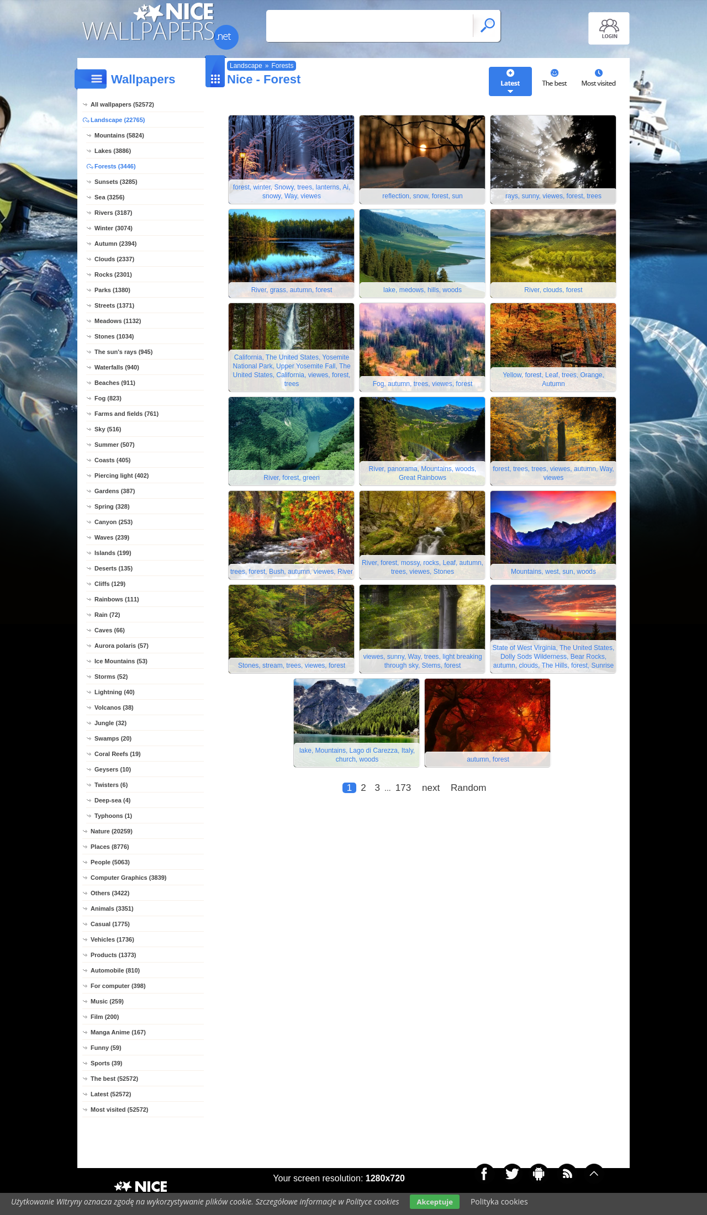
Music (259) (107, 1001)
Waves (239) (111, 537)
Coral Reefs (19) (117, 754)
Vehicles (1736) (112, 939)
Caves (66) (109, 630)
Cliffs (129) (109, 583)
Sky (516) (107, 429)
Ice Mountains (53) (120, 661)
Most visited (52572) (120, 1109)
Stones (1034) (114, 336)
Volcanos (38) (114, 707)
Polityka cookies (499, 1201)
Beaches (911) (114, 382)
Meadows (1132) (117, 321)
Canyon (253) (113, 522)
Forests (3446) (115, 166)
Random (468, 788)
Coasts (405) (112, 460)
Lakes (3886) (112, 150)
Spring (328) (112, 506)
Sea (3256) (109, 197)
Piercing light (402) (121, 475)
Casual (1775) (110, 924)
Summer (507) (114, 444)
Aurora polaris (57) (121, 645)
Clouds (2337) (114, 259)
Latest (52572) (111, 1094)
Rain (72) (107, 614)
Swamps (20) (112, 738)
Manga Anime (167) (118, 1032)
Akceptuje (434, 1202)
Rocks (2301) (113, 274)
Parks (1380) (112, 290)
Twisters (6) (111, 784)
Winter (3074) (113, 228)
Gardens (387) (114, 491)
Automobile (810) (115, 970)
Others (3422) (110, 893)
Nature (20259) (112, 831)
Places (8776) (110, 846)
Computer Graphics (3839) (129, 877)
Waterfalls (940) (116, 367)
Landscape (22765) (118, 120)
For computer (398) (118, 985)
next (431, 788)
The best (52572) (114, 1078)
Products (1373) (113, 955)
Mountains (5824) (119, 135)
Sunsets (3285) (116, 181)
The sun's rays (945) (123, 351)
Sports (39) (106, 1063)
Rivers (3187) (113, 212)
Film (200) (105, 1016)
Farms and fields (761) (126, 413)
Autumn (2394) (115, 243)
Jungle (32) (110, 723)
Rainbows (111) (116, 599)
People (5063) (110, 862)
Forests (282, 66)
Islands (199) (112, 553)
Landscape (246, 66)
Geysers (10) (112, 769)
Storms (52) (111, 676)
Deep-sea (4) (112, 800)
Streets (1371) (114, 305)
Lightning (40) (114, 692)
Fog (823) (108, 398)
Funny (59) (106, 1047)
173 (403, 788)
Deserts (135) (113, 568)
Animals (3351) (112, 908)
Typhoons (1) (113, 815)
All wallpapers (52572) (122, 104)
